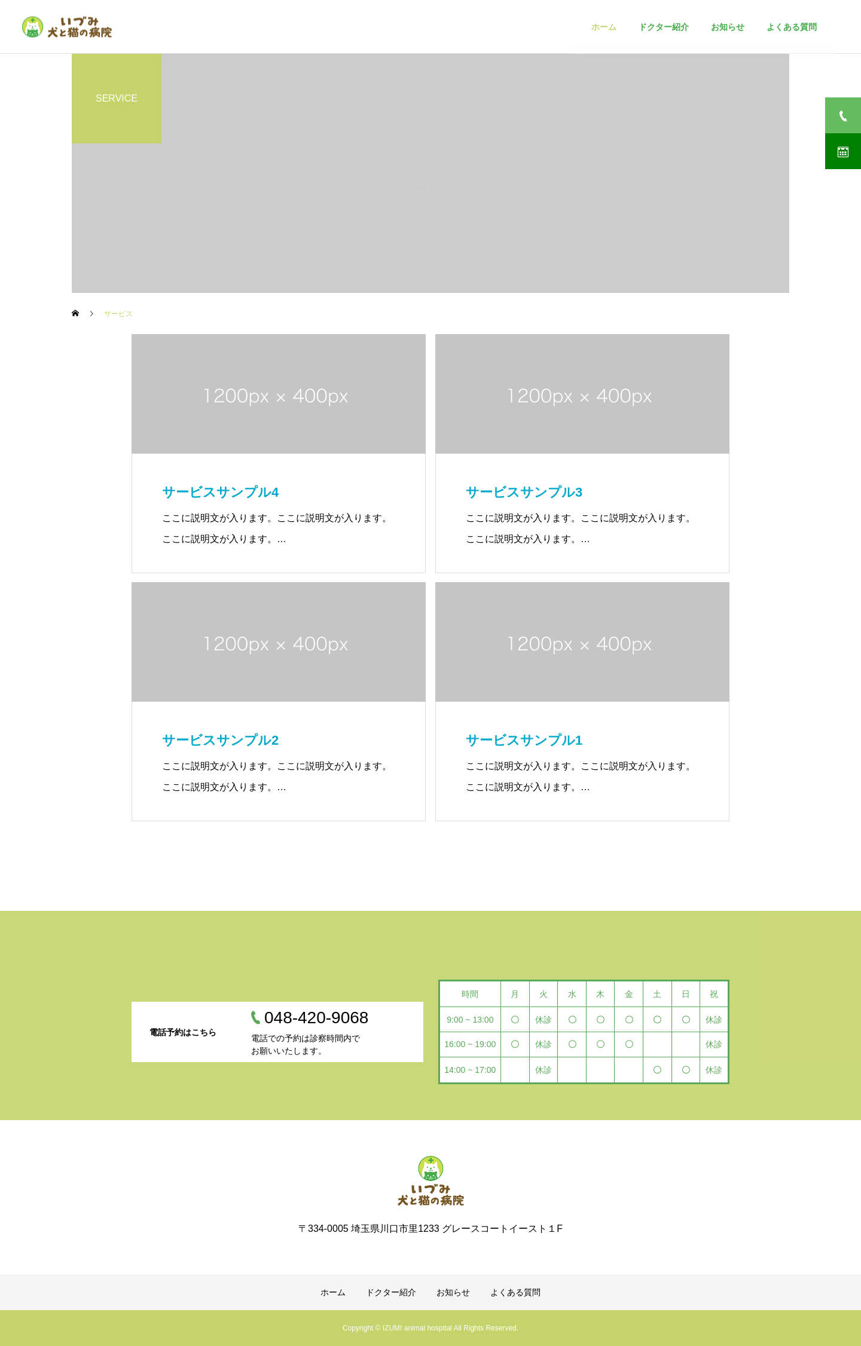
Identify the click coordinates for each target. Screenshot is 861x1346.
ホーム (333, 1292)
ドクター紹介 (391, 1292)
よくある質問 (515, 1292)
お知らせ (453, 1292)
